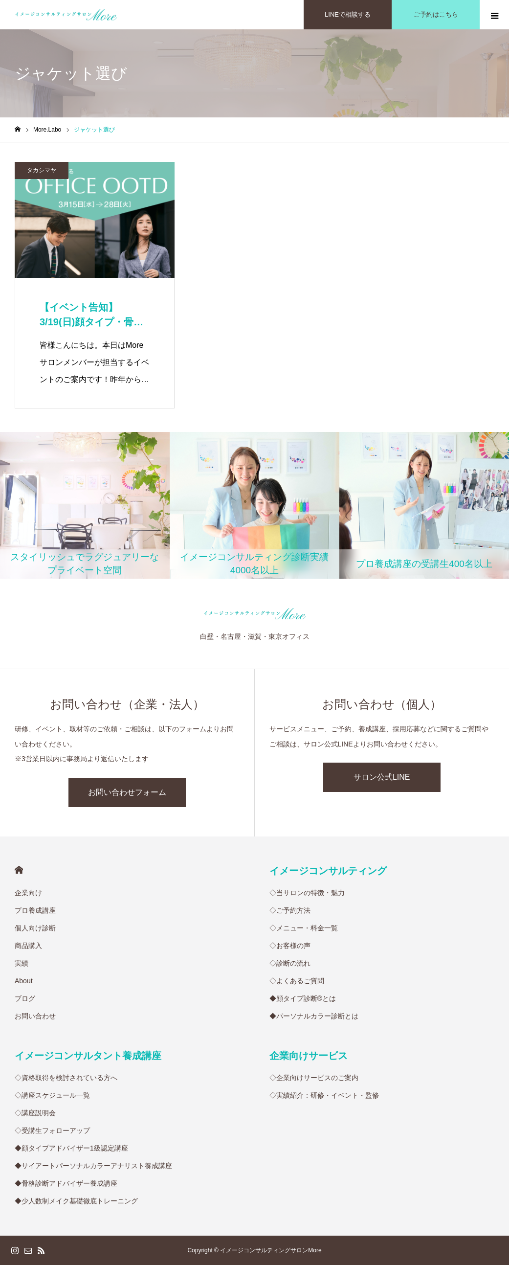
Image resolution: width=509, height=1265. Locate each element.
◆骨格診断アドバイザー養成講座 (66, 1183)
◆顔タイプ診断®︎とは (302, 998)
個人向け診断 (35, 928)
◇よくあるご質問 (296, 981)
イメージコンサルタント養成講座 (88, 1055)
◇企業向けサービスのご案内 (313, 1078)
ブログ (25, 998)
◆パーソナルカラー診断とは (313, 1016)
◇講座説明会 (35, 1113)
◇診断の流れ (289, 963)
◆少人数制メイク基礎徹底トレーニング (76, 1201)
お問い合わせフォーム (127, 792)
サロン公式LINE (382, 777)
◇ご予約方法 (289, 910)
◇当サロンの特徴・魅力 (307, 893)
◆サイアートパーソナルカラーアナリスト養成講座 (93, 1166)
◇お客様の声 (289, 945)
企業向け (28, 893)
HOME (19, 870)
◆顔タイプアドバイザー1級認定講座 (71, 1148)
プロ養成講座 (35, 910)
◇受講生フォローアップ (52, 1130)
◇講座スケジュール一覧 (52, 1095)
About (24, 981)
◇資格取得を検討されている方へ (66, 1078)
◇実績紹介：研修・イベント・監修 (324, 1095)
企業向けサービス (308, 1055)
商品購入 (28, 945)
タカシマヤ (41, 170)
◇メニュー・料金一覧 (303, 928)
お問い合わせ (35, 1016)
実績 (21, 963)
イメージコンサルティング (328, 870)
